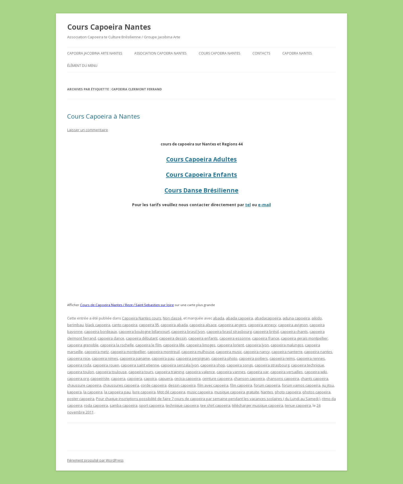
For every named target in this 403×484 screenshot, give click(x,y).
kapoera (74, 391)
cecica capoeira (187, 378)
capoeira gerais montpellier (304, 338)
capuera (165, 378)
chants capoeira (314, 378)
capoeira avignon (293, 324)
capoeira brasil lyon (188, 331)
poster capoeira (80, 398)
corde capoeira (154, 385)
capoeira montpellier (128, 351)
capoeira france (265, 338)
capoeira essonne (234, 338)
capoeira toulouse (111, 371)
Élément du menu (82, 65)
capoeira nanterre (287, 351)
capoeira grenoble (83, 344)
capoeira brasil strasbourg (229, 331)
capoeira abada (174, 324)
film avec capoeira (212, 385)
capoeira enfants (203, 338)
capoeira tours (140, 371)
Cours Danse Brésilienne (201, 190)
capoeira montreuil (163, 351)
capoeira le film (148, 344)
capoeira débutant (142, 338)
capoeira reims (282, 358)
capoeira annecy (262, 324)
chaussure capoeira (84, 385)
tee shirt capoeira (215, 405)
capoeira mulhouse (197, 351)
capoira (150, 378)
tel (248, 204)
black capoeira (97, 324)
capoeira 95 (149, 324)
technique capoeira (182, 405)
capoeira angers (232, 324)
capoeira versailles (286, 371)
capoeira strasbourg (272, 365)
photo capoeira (288, 391)
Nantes (267, 391)
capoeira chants (294, 331)
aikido (316, 318)
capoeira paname (135, 358)
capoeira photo (224, 358)
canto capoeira (124, 324)
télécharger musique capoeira (257, 405)
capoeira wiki (315, 371)
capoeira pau (163, 358)
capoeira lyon (257, 344)
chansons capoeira (282, 378)
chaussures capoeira (121, 385)
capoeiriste (99, 378)
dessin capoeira (182, 385)
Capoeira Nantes (297, 53)
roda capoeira (96, 405)
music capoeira (200, 391)
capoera (118, 378)
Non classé (172, 318)
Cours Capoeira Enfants (201, 174)
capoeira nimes (105, 358)
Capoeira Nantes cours (141, 318)
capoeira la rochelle (117, 344)
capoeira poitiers (253, 358)
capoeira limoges (200, 344)
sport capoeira (151, 405)
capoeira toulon (80, 371)
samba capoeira (123, 405)
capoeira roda (79, 365)
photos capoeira (317, 391)
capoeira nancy (256, 351)
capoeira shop (212, 365)
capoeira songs (240, 365)
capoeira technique (307, 365)
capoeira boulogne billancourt (144, 331)
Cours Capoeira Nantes (109, 27)
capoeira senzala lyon (180, 365)
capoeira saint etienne (140, 365)
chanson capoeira (249, 378)
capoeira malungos (287, 344)
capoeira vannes (231, 371)
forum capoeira (267, 385)
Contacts (261, 53)
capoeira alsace (203, 324)
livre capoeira (144, 391)
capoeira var (258, 371)
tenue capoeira (298, 405)
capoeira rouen (106, 365)
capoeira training (169, 371)
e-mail (264, 204)
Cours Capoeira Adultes (201, 159)
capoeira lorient (230, 344)
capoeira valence (200, 371)
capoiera (134, 378)
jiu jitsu (328, 385)
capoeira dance (111, 338)
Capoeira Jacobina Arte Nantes (94, 53)
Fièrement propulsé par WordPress (95, 460)
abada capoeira (239, 318)
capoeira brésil (266, 331)
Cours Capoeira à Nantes (103, 116)
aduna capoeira (296, 318)
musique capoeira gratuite (236, 391)
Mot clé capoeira (171, 391)
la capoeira (92, 391)
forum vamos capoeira (301, 385)
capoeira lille (174, 344)
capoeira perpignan (193, 358)
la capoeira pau (117, 391)
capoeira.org (78, 378)
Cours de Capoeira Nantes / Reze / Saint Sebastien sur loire (127, 305)
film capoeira (241, 385)
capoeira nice (78, 358)
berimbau (75, 324)
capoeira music (229, 351)
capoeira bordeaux (100, 331)
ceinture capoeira (217, 378)
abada (218, 318)
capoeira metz (97, 351)
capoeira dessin (173, 338)
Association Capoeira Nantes (160, 53)
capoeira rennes (311, 358)
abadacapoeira (268, 318)
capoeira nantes (318, 351)
